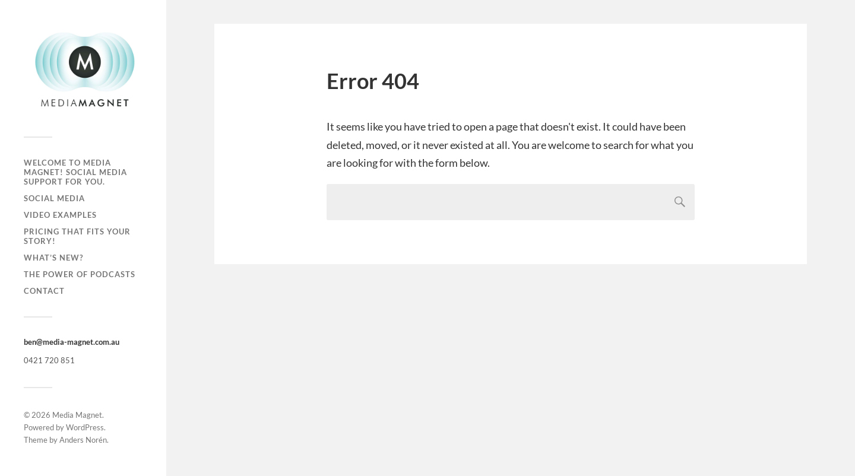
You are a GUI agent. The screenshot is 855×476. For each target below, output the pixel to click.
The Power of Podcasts (79, 274)
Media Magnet (77, 415)
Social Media (54, 198)
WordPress (85, 427)
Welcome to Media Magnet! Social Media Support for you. (75, 172)
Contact (44, 291)
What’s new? (53, 257)
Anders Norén (83, 440)
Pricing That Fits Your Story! (77, 236)
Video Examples (60, 215)
